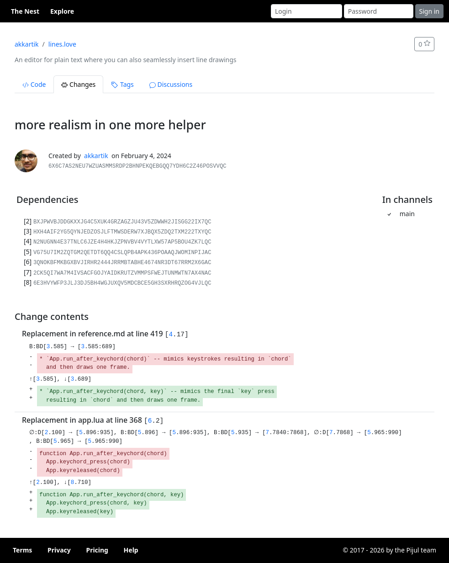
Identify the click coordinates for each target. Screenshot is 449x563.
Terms (22, 550)
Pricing (97, 550)
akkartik (27, 44)
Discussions (170, 84)
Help (131, 550)
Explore (62, 11)
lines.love (62, 44)
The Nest (25, 11)
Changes (78, 84)
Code (34, 84)
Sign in (429, 11)
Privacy (59, 550)
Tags (122, 84)
